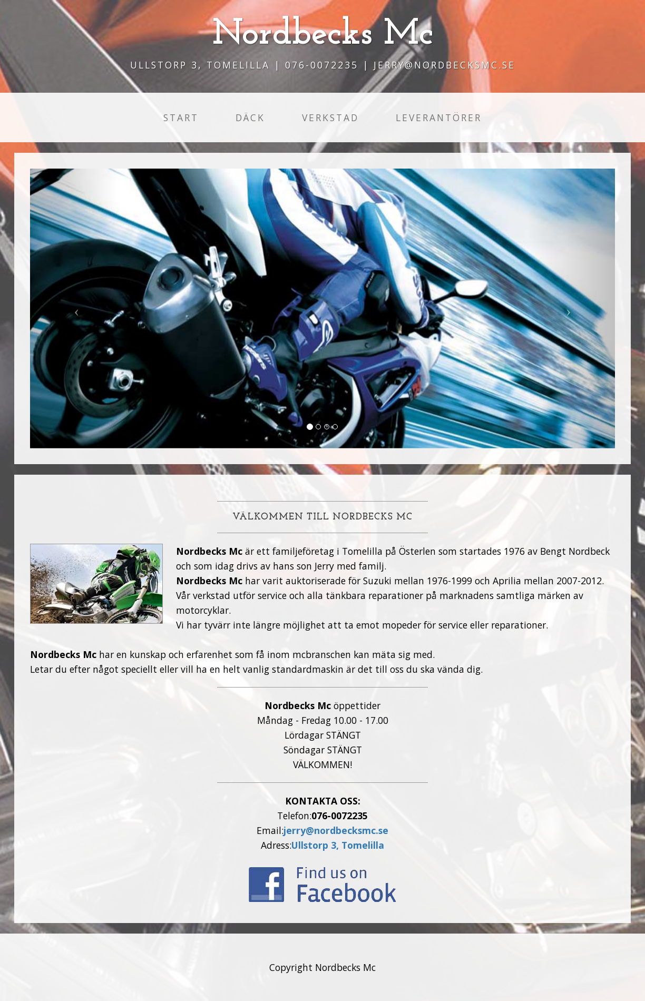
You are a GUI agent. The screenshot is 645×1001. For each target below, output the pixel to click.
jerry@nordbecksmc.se (336, 830)
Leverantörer (439, 117)
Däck (250, 117)
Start (181, 117)
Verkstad (330, 117)
